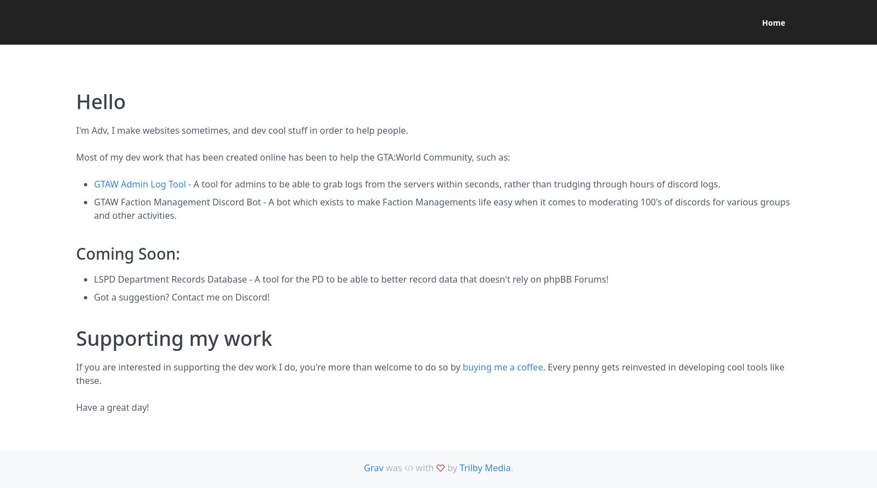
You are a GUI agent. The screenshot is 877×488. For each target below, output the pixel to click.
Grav (374, 468)
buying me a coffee (503, 367)
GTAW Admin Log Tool (140, 184)
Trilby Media (485, 468)
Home (773, 22)
